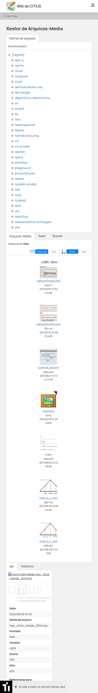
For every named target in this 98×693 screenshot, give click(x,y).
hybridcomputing (27, 135)
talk (17, 189)
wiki (17, 227)
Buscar (57, 236)
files (18, 119)
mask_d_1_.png (48, 541)
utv (17, 211)
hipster (20, 130)
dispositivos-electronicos (32, 98)
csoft (18, 82)
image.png (48, 411)
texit (18, 206)
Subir (42, 236)
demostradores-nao (29, 87)
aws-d (19, 60)
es (16, 114)
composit (21, 76)
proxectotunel (25, 173)
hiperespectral (25, 125)
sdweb (19, 179)
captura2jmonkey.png (49, 324)
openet (20, 152)
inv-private (22, 146)
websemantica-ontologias (33, 222)
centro (19, 65)
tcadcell (20, 200)
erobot (19, 109)
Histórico (27, 566)
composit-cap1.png (48, 367)
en (16, 103)
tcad (18, 195)
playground (22, 168)
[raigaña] (18, 55)
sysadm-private (25, 184)
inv (17, 141)
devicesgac (23, 92)
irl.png (48, 454)
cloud (18, 71)
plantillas (21, 162)
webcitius (21, 216)
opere (19, 157)
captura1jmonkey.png (48, 280)
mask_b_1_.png (48, 497)
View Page (11, 16)
